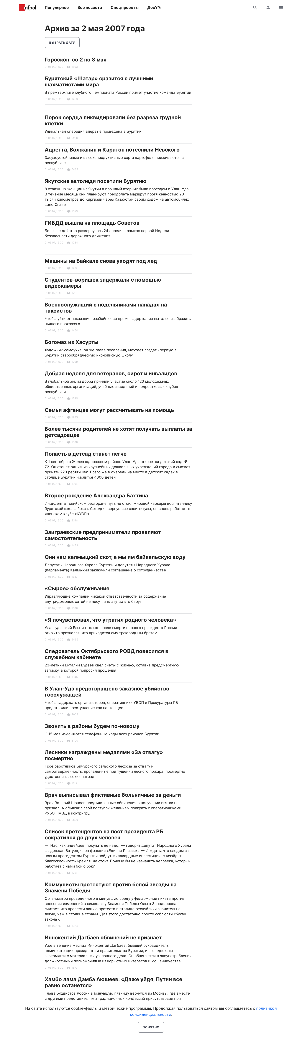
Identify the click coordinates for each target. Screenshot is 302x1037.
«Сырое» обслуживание (77, 588)
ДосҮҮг (154, 7)
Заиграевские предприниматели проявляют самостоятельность (103, 535)
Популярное (57, 7)
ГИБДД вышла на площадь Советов (92, 223)
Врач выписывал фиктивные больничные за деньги (113, 795)
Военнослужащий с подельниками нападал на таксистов (106, 308)
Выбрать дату (62, 42)
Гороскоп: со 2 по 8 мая (76, 59)
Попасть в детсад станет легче (85, 454)
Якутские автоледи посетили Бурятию (95, 181)
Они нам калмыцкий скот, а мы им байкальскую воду (115, 557)
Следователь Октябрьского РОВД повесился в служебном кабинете (106, 654)
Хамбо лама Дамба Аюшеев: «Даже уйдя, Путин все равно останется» (113, 982)
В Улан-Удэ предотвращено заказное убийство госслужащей (107, 691)
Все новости (89, 7)
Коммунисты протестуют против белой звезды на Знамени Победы (111, 887)
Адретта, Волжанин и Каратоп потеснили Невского (112, 150)
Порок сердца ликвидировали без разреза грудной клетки (113, 120)
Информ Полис (27, 7)
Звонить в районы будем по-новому (92, 726)
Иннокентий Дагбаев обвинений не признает (103, 937)
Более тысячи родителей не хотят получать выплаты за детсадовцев (118, 432)
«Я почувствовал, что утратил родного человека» (110, 620)
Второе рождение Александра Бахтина (96, 495)
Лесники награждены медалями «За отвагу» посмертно (104, 755)
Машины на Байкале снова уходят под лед (101, 261)
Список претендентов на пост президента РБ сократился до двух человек (104, 834)
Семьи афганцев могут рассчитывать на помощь (109, 410)
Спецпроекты (125, 7)
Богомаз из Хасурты (71, 342)
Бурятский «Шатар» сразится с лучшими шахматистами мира (99, 81)
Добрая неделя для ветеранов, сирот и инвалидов (111, 373)
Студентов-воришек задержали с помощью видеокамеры (103, 283)
